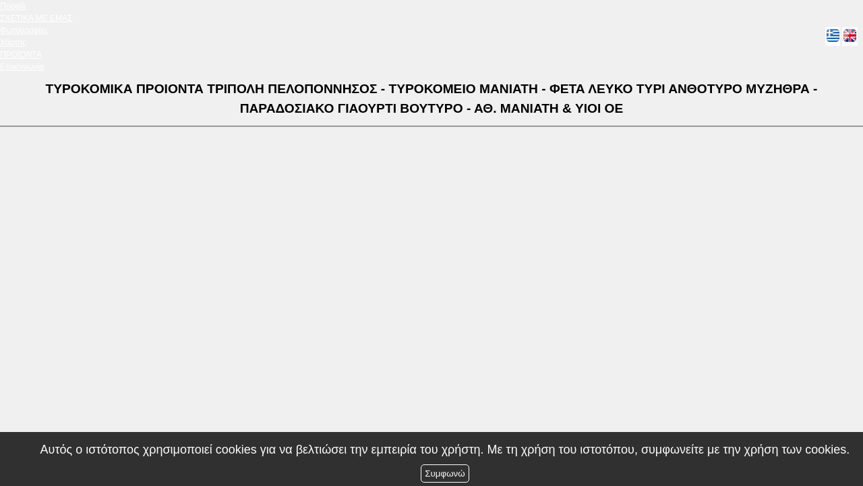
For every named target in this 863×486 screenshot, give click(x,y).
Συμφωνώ (445, 473)
